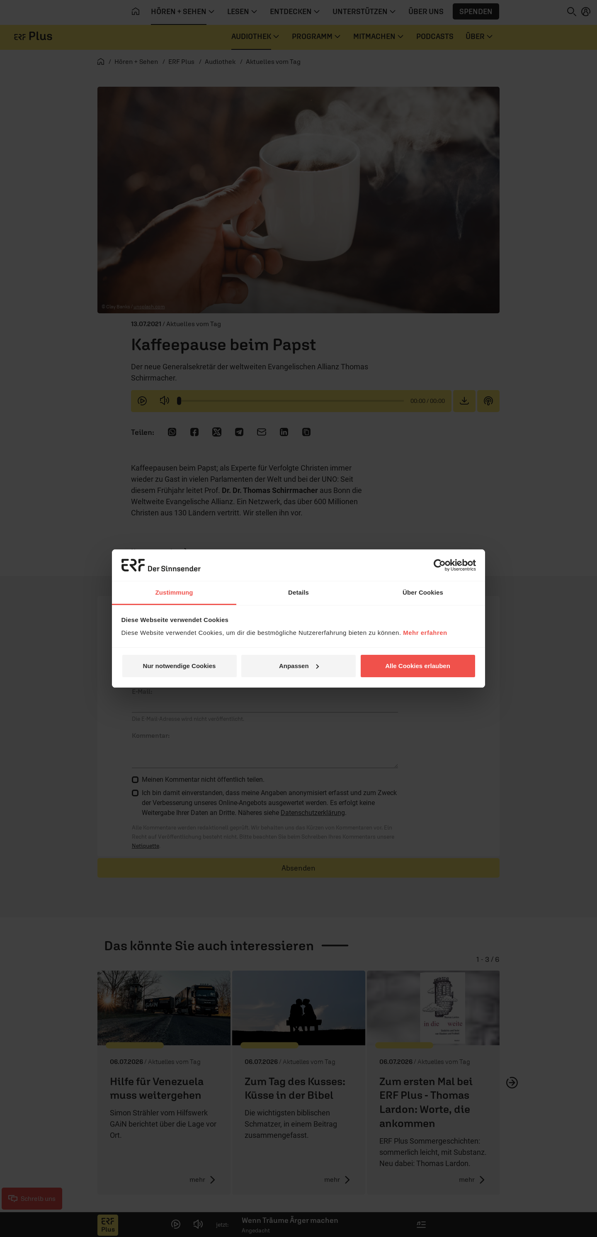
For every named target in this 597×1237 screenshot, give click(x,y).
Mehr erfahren (425, 632)
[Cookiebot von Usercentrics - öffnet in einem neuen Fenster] (439, 565)
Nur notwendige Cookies (179, 665)
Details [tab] (298, 592)
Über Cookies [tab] (423, 592)
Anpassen (299, 665)
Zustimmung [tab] (174, 592)
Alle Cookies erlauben (417, 665)
